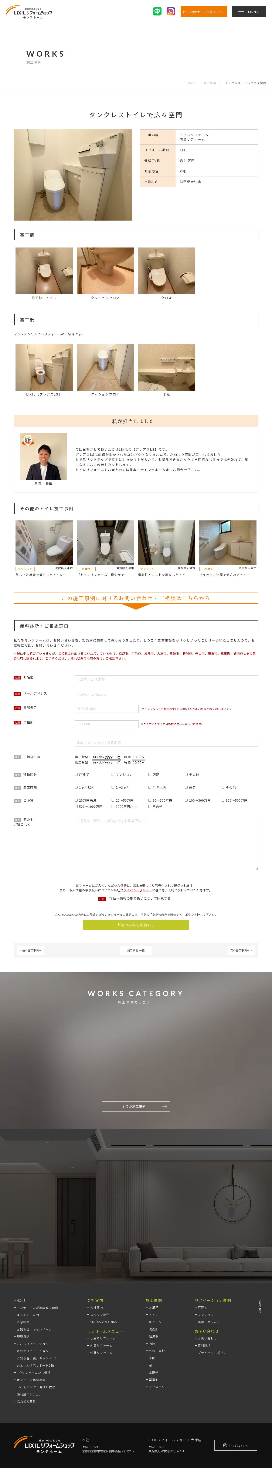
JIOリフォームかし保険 (34, 1317)
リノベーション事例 (213, 1245)
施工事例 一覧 (136, 951)
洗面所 (154, 1274)
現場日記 (23, 1281)
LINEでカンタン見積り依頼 (36, 1332)
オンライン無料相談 (31, 1324)
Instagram (235, 1390)
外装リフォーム (101, 1297)
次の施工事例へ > (241, 951)
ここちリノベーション (33, 1288)
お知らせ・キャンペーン (34, 1274)
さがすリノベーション (33, 1295)
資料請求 (204, 1290)
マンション (206, 1259)
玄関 (152, 1302)
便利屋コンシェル (29, 1339)
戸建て (202, 1252)
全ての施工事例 (144, 1107)
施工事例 (210, 83)
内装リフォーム (101, 1290)
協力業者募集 (26, 1346)
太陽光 (154, 1317)
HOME (190, 83)
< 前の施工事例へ (31, 951)
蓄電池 (154, 1324)
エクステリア (158, 1331)
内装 (152, 1288)
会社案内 (96, 1252)
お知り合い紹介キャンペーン (37, 1303)
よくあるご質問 (28, 1259)
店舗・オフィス (209, 1266)
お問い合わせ (207, 1283)
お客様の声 (25, 1267)
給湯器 (154, 1281)
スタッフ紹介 (99, 1259)
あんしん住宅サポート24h (35, 1310)
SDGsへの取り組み (103, 1266)
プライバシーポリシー (136, 891)
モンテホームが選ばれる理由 (37, 1252)
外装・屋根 (157, 1295)
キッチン (155, 1266)
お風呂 (154, 1252)
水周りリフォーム (103, 1283)
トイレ (154, 1259)
